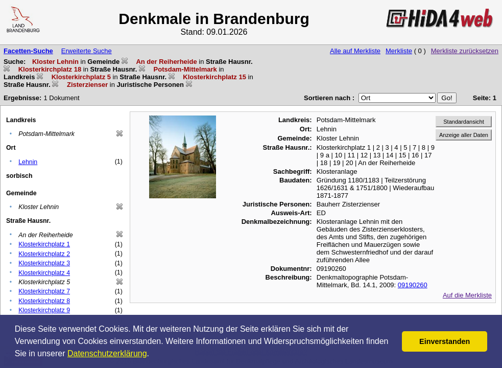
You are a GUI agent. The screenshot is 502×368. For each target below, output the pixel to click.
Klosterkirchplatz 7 (44, 291)
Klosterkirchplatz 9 (44, 310)
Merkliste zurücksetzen (464, 51)
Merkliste (399, 51)
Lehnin (27, 162)
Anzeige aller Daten (463, 135)
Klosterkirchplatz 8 (44, 301)
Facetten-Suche (28, 51)
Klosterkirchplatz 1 (44, 244)
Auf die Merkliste (467, 295)
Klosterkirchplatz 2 (44, 254)
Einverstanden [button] (444, 341)
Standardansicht (463, 122)
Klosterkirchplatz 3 (44, 263)
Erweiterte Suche (86, 51)
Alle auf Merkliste (355, 51)
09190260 (412, 285)
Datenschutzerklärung (107, 353)
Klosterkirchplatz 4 (44, 273)
